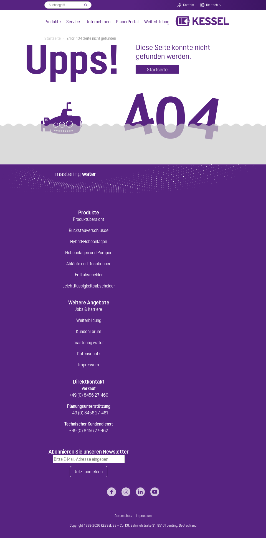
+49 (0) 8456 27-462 (88, 430)
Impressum (88, 364)
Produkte (52, 21)
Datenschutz (88, 353)
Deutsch (212, 5)
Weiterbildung (156, 21)
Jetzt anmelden (89, 471)
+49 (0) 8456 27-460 (88, 394)
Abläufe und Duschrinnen (88, 263)
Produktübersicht (88, 219)
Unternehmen (97, 21)
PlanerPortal (127, 21)
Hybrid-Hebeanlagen (88, 241)
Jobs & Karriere (88, 309)
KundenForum (88, 331)
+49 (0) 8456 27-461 (89, 412)
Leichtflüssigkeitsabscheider (88, 285)
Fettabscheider (89, 274)
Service (73, 21)
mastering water (89, 342)
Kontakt (188, 5)
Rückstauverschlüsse (88, 230)
